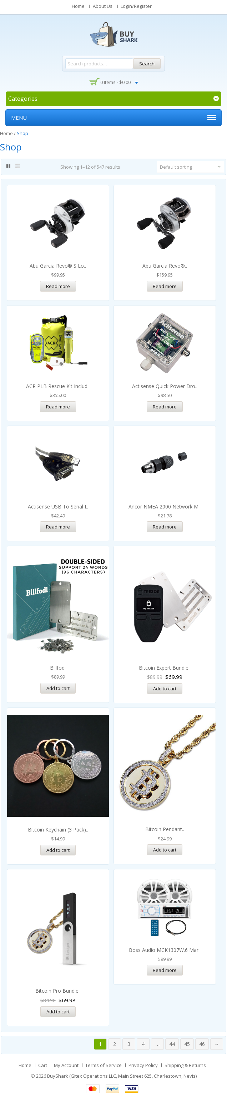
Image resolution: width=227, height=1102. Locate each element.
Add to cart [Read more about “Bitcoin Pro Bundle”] (58, 1011)
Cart (42, 1065)
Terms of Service (103, 1065)
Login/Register (136, 6)
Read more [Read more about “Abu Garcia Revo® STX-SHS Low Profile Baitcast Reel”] (165, 286)
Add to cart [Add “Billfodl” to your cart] (58, 688)
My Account (66, 1065)
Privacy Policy (143, 1065)
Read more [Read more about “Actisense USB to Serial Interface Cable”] (58, 526)
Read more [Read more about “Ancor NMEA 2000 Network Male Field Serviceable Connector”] (165, 526)
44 (172, 1044)
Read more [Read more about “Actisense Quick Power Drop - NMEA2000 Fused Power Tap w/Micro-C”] (165, 406)
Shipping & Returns (185, 1065)
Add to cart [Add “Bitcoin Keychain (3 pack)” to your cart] (58, 850)
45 (187, 1044)
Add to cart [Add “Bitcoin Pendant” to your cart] (164, 850)
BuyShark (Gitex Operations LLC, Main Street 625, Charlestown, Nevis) (122, 1076)
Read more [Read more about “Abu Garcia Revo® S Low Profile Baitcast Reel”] (58, 286)
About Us (102, 6)
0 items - (115, 82)
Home (78, 6)
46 (202, 1044)
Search (147, 63)
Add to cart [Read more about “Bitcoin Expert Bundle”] (164, 688)
